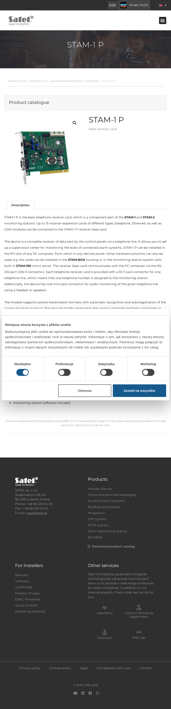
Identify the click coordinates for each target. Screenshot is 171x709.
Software (22, 581)
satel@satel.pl (36, 513)
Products (39, 81)
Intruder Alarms (100, 489)
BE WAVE (95, 537)
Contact (146, 668)
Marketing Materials (30, 611)
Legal (84, 668)
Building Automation (104, 507)
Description (20, 205)
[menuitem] (163, 5)
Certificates (24, 587)
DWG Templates (27, 599)
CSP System (97, 519)
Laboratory (104, 613)
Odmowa (84, 390)
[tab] (20, 205)
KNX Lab (138, 638)
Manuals (21, 575)
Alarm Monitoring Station (74, 81)
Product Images (27, 593)
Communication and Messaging (112, 495)
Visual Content (26, 605)
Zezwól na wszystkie (139, 390)
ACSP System (98, 525)
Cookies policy (60, 668)
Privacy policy (30, 668)
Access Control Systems (106, 501)
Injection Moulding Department (138, 615)
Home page (17, 81)
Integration (96, 513)
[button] (163, 20)
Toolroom (104, 638)
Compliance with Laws (114, 668)
